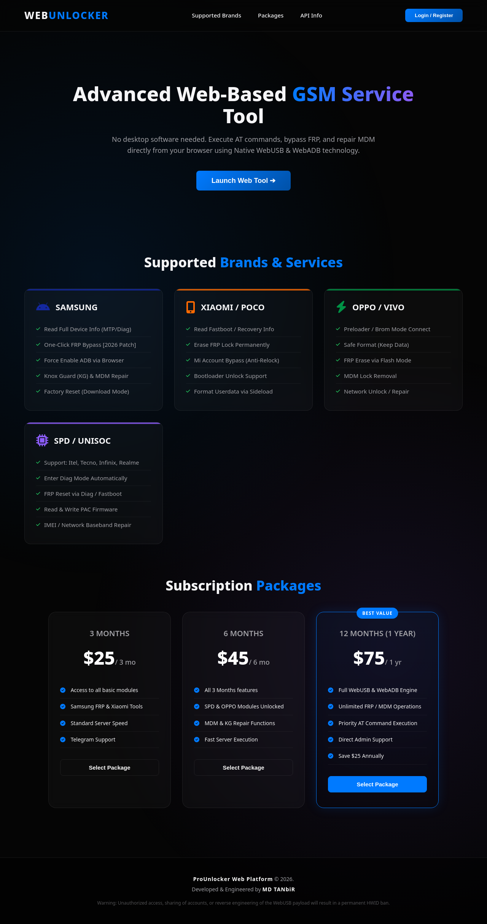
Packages (270, 15)
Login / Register (434, 15)
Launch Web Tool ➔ (243, 180)
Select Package (109, 767)
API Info (311, 15)
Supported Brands (216, 15)
